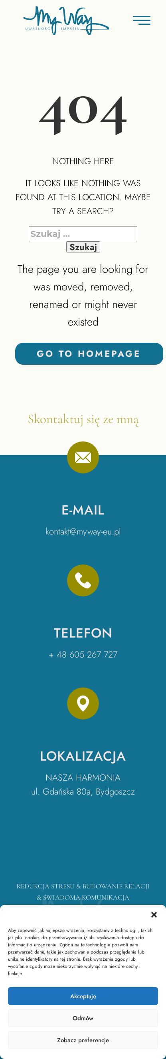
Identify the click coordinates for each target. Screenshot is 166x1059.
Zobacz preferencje (83, 1040)
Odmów (83, 1018)
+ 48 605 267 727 (83, 654)
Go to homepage (89, 353)
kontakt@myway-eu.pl (83, 531)
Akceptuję (83, 996)
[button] (154, 915)
